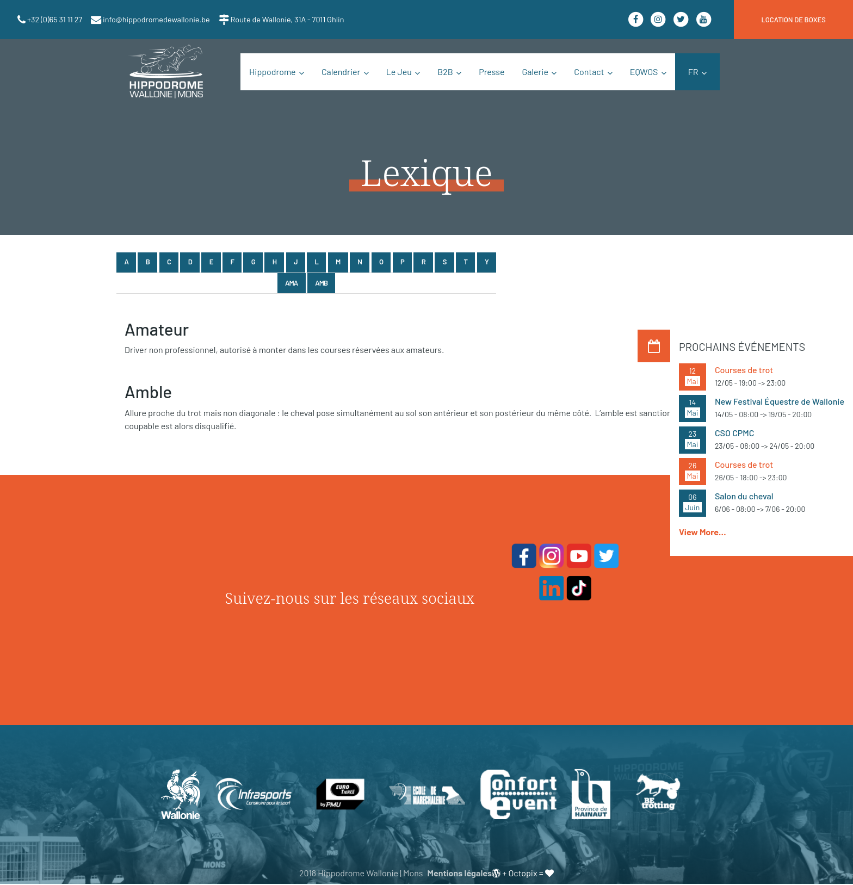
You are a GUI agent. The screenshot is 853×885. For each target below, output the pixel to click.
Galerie (535, 71)
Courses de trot (744, 369)
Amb (321, 283)
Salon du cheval (744, 496)
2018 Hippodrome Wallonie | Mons (361, 874)
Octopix (522, 874)
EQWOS (644, 71)
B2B (445, 71)
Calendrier (341, 71)
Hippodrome (272, 71)
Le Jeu (399, 71)
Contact (589, 71)
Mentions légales (460, 874)
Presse (491, 71)
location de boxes (793, 19)
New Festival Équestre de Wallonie (779, 401)
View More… (702, 532)
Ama (291, 283)
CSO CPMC (735, 433)
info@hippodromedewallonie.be (155, 19)
